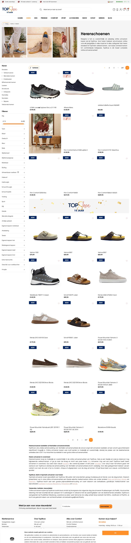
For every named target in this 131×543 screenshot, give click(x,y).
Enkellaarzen (7, 79)
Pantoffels (5, 95)
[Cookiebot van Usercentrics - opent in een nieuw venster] (12, 539)
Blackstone (57, 484)
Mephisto (32, 481)
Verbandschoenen (8, 104)
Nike (89, 461)
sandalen (98, 464)
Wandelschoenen (9, 76)
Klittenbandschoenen (9, 82)
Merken (101, 18)
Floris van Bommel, (115, 479)
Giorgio (124, 479)
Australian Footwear (45, 484)
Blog (110, 18)
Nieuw (84, 18)
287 (122, 68)
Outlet (92, 18)
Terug (6, 23)
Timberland (65, 484)
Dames (20, 18)
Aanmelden (104, 506)
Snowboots (5, 88)
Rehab (74, 484)
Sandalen (5, 98)
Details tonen (102, 539)
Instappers (6, 92)
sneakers (66, 464)
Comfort (54, 18)
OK (115, 520)
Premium (44, 18)
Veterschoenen (8, 73)
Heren (28, 18)
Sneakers (4, 69)
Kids (35, 18)
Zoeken (41, 9)
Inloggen (120, 9)
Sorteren (35, 68)
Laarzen (4, 85)
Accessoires (74, 18)
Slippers (5, 101)
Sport (63, 18)
